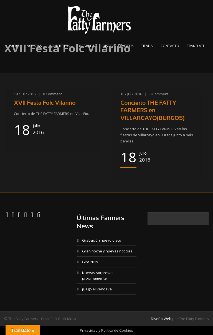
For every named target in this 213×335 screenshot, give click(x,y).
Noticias (34, 46)
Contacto (170, 46)
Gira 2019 (90, 261)
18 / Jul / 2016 (25, 93)
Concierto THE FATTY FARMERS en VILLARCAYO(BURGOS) (152, 110)
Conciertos (59, 46)
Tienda (147, 46)
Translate (196, 46)
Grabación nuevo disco (101, 240)
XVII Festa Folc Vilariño (44, 102)
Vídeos (127, 46)
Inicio (14, 46)
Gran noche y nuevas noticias (107, 251)
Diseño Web (161, 318)
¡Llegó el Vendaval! (97, 289)
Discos (108, 46)
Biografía (86, 46)
